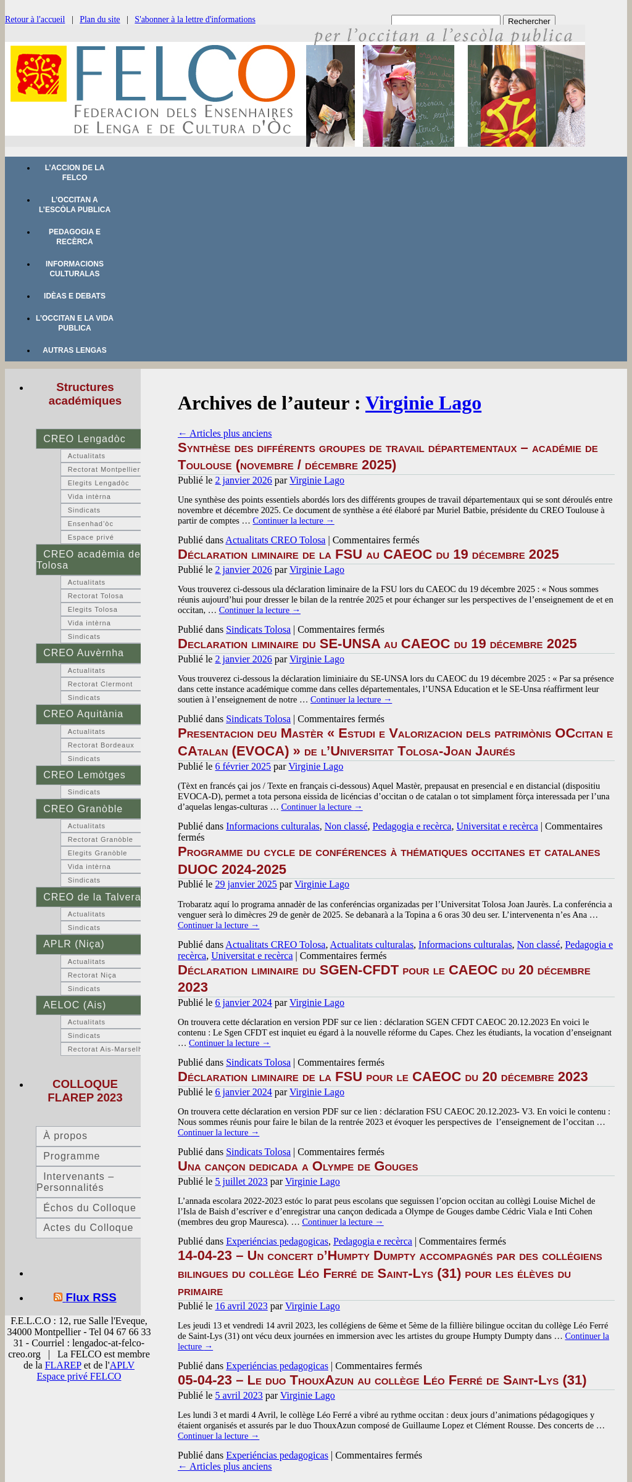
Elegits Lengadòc (99, 483)
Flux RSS (91, 1297)
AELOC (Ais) (74, 1005)
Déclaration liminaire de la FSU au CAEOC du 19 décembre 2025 (368, 554)
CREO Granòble (83, 809)
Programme (71, 1156)
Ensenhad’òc (91, 523)
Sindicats (84, 510)
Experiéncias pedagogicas (277, 1241)
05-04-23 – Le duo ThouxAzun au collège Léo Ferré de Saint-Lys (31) (382, 1380)
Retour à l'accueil (35, 19)
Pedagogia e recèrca (75, 237)
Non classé (346, 826)
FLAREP (63, 1365)
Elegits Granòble (98, 853)
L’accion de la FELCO (75, 172)
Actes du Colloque (88, 1227)
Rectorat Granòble (100, 839)
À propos (65, 1135)
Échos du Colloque (89, 1208)
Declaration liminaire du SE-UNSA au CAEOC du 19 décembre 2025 (377, 643)
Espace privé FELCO (79, 1376)
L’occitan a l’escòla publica (74, 205)
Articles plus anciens (225, 433)
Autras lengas (74, 350)
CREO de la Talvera (92, 897)
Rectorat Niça (92, 975)
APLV (122, 1365)
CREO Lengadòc (84, 439)
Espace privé (91, 537)
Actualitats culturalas (372, 944)
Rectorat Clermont (100, 684)
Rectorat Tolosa (96, 595)
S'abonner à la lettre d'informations (195, 19)
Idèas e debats (75, 296)
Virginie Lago (423, 403)
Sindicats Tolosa (258, 629)
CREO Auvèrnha (83, 653)
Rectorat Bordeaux (101, 745)
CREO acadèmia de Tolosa (88, 559)
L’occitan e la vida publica (75, 323)
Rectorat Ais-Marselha (107, 1049)
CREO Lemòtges (84, 775)
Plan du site (100, 19)
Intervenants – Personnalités (75, 1182)
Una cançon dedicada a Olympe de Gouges (298, 1166)
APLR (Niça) (73, 944)
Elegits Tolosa (93, 609)
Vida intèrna (89, 496)
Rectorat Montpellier (104, 469)
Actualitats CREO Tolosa (275, 540)
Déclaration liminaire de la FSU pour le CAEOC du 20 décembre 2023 (385, 1076)
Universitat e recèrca (497, 826)
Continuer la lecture (293, 520)
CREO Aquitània (83, 714)
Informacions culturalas (75, 269)
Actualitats (87, 455)
